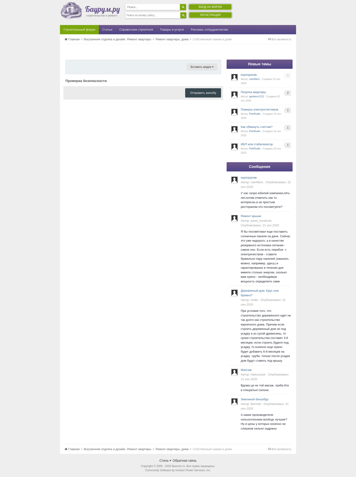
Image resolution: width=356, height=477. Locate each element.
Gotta (254, 300)
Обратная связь (185, 460)
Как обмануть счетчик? (257, 127)
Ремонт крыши (251, 216)
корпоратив (249, 74)
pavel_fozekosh (261, 220)
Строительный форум (79, 29)
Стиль (165, 460)
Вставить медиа (202, 67)
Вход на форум (210, 7)
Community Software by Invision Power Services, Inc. (178, 470)
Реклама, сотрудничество (209, 29)
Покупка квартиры (253, 92)
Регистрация (210, 15)
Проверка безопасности (86, 81)
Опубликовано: (260, 225)
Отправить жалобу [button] (203, 93)
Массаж (246, 370)
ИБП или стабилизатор (257, 144)
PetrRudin (254, 113)
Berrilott (256, 404)
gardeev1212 (256, 96)
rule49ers (254, 79)
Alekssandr (258, 374)
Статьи (107, 29)
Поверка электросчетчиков (259, 109)
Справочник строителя (136, 29)
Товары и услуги (172, 29)
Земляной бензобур (254, 399)
